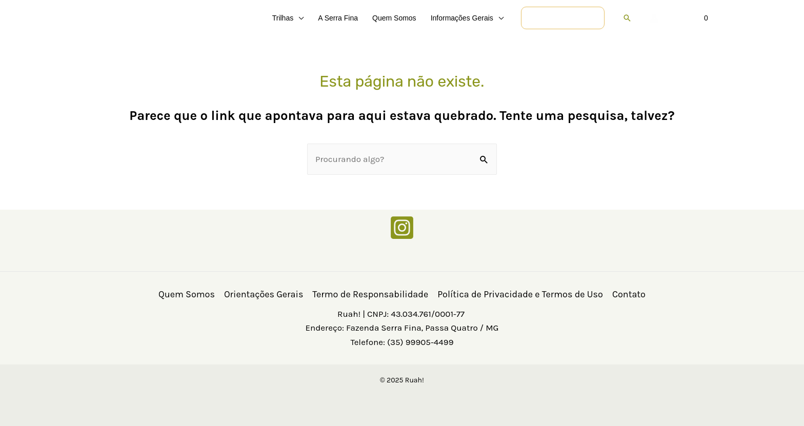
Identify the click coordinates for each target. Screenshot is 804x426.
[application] (298, 18)
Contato (629, 294)
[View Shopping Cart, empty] (691, 18)
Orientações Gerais (263, 294)
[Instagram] (402, 228)
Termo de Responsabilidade (370, 294)
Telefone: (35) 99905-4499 (401, 342)
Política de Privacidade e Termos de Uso (520, 294)
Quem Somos (186, 294)
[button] (563, 18)
